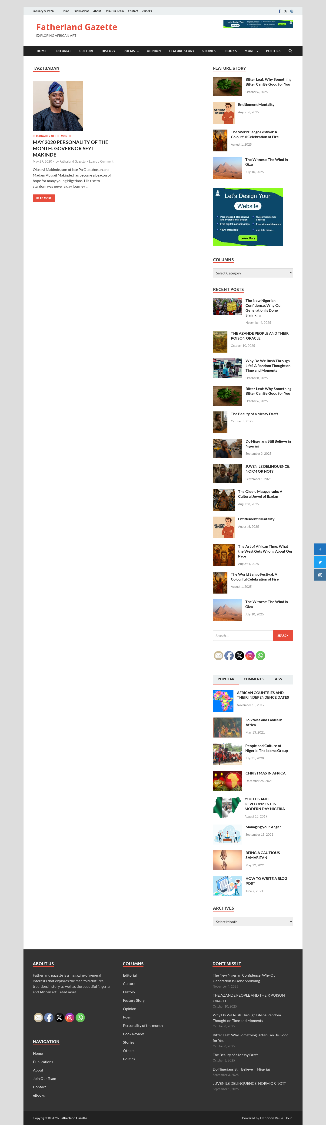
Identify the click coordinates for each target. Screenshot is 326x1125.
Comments (254, 679)
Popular (226, 679)
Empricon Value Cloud (276, 1118)
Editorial (62, 51)
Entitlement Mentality (256, 104)
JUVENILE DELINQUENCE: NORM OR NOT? (268, 468)
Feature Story (181, 51)
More (249, 51)
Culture (86, 51)
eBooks (147, 11)
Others (128, 1050)
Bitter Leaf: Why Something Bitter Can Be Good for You (268, 81)
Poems (129, 51)
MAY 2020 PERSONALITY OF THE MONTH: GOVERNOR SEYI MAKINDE (70, 148)
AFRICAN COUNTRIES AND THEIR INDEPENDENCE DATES (263, 695)
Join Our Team (114, 11)
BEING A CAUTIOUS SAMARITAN (263, 855)
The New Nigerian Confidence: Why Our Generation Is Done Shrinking (264, 307)
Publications (81, 11)
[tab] (226, 679)
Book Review (133, 1034)
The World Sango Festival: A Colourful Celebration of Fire (255, 134)
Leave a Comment (101, 161)
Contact (133, 11)
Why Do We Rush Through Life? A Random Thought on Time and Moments (268, 365)
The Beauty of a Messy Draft (254, 413)
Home (65, 11)
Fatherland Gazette (76, 27)
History (109, 51)
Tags (277, 679)
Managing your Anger (263, 827)
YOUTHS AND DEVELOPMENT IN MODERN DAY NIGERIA (265, 804)
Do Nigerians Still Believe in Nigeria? (241, 1069)
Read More (42, 197)
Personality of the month (52, 136)
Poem (127, 1017)
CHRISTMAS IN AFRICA (266, 773)
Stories (209, 51)
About (97, 11)
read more (68, 992)
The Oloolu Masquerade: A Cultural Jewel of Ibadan (260, 493)
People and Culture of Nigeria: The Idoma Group (266, 748)
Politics (273, 51)
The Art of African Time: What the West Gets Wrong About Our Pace (265, 551)
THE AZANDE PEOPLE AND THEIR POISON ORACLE (260, 335)
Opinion (154, 51)
